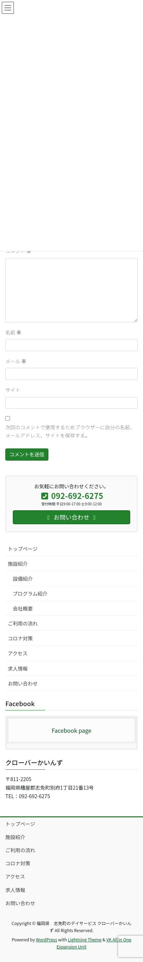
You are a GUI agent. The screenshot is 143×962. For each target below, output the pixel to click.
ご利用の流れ (23, 623)
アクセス (17, 653)
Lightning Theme (85, 939)
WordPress (46, 939)
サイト (12, 389)
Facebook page (71, 730)
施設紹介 (18, 563)
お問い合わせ (23, 683)
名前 (13, 332)
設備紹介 (23, 578)
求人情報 (18, 668)
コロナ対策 (20, 638)
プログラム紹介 (30, 593)
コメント (18, 250)
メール (15, 361)
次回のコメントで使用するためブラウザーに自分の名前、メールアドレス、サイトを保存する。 (70, 431)
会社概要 (23, 608)
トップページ (23, 548)
